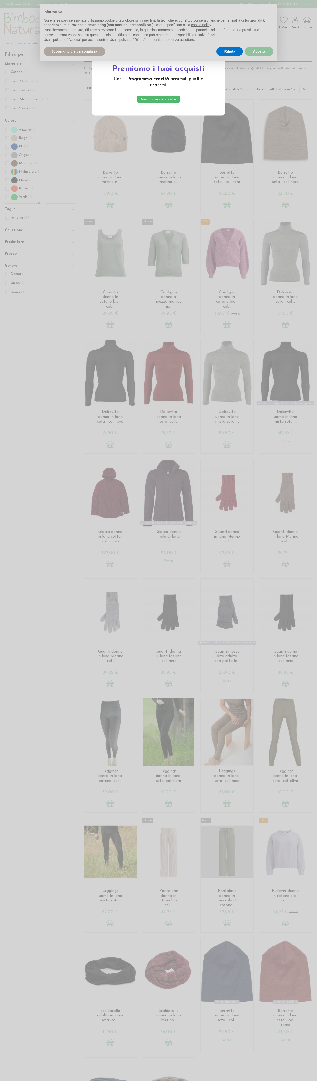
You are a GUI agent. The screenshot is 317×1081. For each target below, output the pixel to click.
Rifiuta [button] (229, 51)
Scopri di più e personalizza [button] (74, 51)
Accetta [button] (259, 51)
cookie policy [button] (201, 25)
